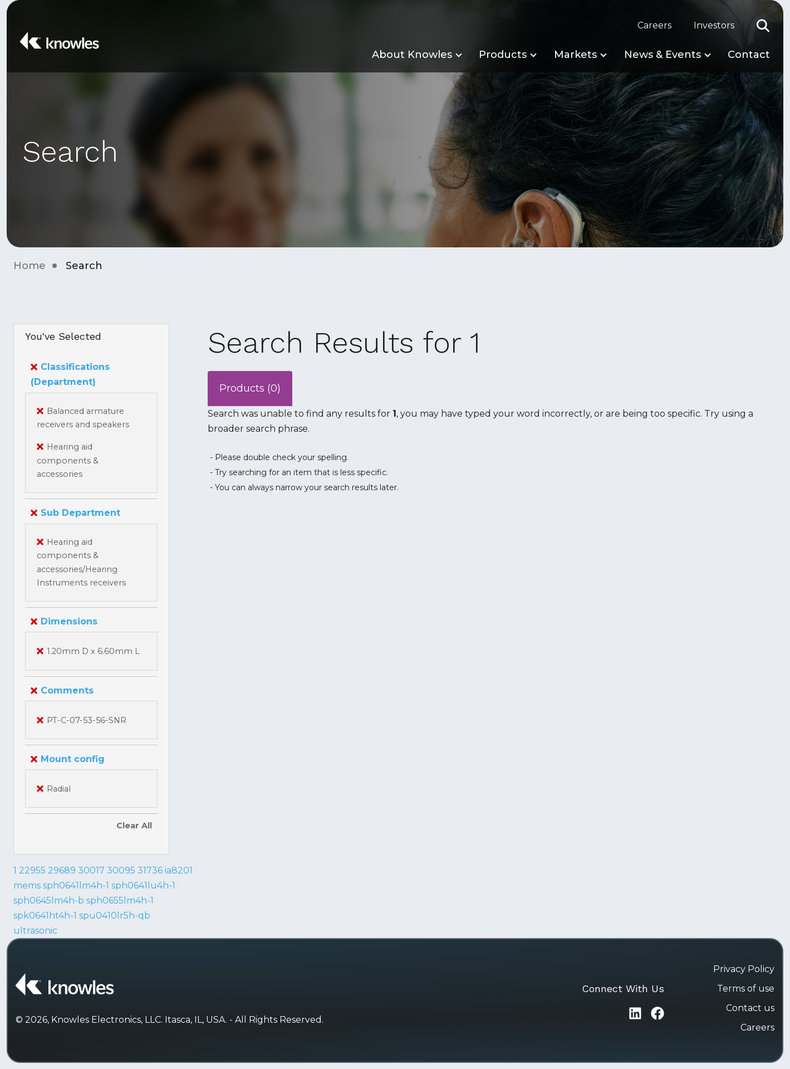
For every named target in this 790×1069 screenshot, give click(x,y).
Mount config (68, 759)
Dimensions (64, 621)
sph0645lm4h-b (48, 900)
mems (27, 885)
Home (29, 266)
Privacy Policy (743, 969)
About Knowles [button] (412, 54)
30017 (91, 870)
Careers (654, 25)
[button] (763, 25)
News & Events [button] (662, 54)
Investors (714, 25)
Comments (62, 690)
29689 (62, 870)
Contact (749, 54)
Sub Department (75, 512)
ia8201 (179, 870)
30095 (121, 870)
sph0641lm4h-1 (76, 885)
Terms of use (745, 988)
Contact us (750, 1008)
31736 (150, 870)
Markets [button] (575, 54)
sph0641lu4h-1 (143, 885)
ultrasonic (35, 930)
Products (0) (250, 388)
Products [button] (503, 54)
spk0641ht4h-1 (45, 915)
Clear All (134, 826)
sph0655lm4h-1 (120, 900)
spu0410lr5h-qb (114, 915)
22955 (32, 870)
